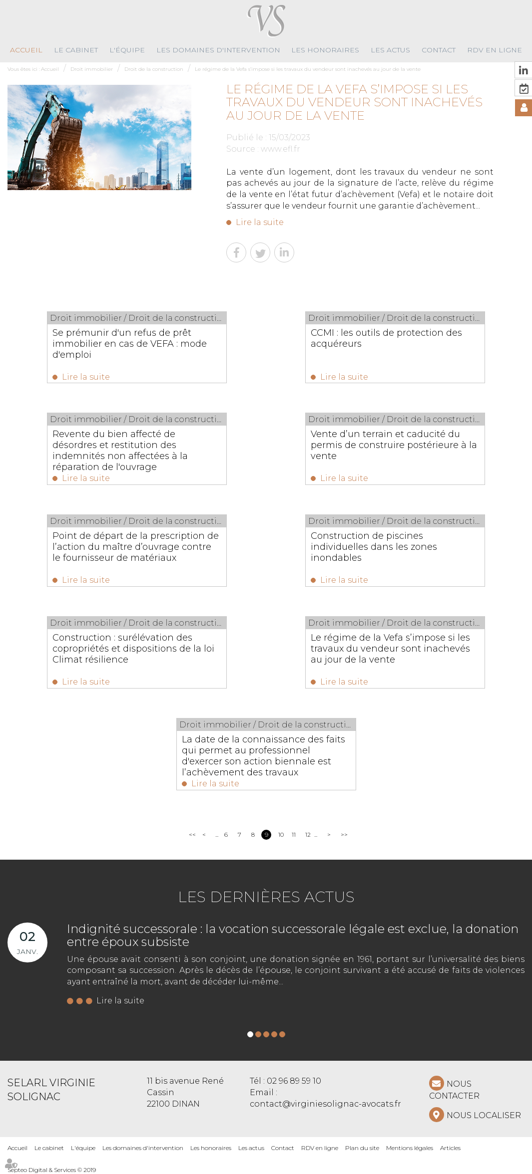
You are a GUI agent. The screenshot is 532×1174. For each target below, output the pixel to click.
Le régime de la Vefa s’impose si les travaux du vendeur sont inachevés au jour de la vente (308, 69)
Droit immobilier (91, 69)
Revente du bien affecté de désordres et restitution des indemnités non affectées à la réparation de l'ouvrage (120, 450)
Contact (439, 49)
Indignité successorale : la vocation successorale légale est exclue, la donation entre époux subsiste (293, 935)
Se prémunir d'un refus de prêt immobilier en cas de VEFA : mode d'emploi (129, 343)
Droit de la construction (153, 69)
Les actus (390, 49)
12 (308, 834)
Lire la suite (260, 222)
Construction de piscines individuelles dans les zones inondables (374, 546)
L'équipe (127, 49)
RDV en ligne (494, 49)
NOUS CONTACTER (454, 1090)
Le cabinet (76, 49)
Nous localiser (484, 1115)
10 (281, 834)
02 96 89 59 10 (294, 1081)
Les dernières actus (266, 897)
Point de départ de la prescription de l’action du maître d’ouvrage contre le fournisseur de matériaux (135, 546)
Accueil (26, 49)
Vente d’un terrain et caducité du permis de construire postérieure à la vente (394, 445)
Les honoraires (325, 49)
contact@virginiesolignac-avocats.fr (325, 1104)
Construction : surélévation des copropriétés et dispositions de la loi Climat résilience (133, 648)
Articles (450, 1148)
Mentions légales (409, 1148)
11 (294, 834)
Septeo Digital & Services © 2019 (51, 1170)
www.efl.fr (280, 149)
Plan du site (362, 1148)
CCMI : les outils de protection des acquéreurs (386, 338)
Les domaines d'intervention (218, 49)
